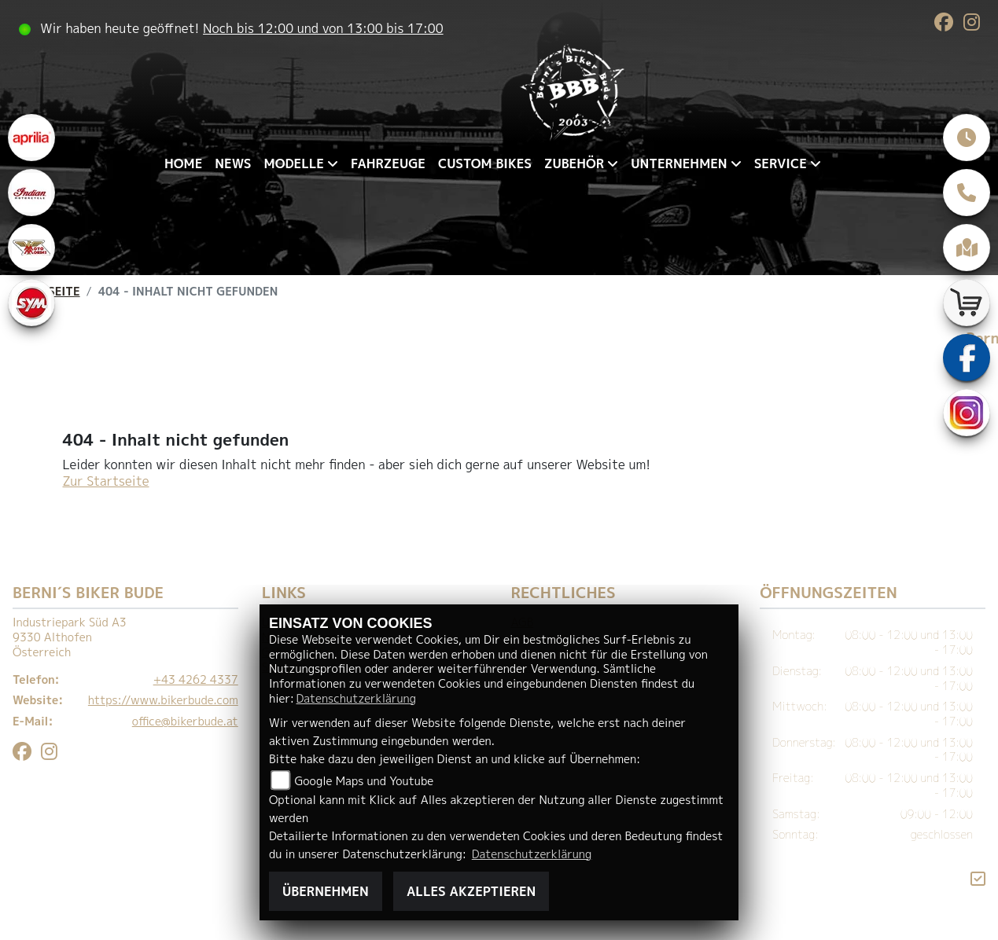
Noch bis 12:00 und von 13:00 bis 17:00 (323, 28)
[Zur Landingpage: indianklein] (31, 192)
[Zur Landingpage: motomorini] (31, 247)
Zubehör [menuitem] (574, 163)
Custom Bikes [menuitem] (485, 163)
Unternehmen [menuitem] (679, 163)
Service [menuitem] (780, 163)
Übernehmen (325, 891)
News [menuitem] (233, 163)
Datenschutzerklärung (356, 699)
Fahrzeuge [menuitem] (388, 163)
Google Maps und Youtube (364, 781)
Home (183, 163)
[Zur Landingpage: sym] (31, 302)
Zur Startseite (106, 481)
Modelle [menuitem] (294, 163)
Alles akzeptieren (471, 891)
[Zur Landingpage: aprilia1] (31, 137)
